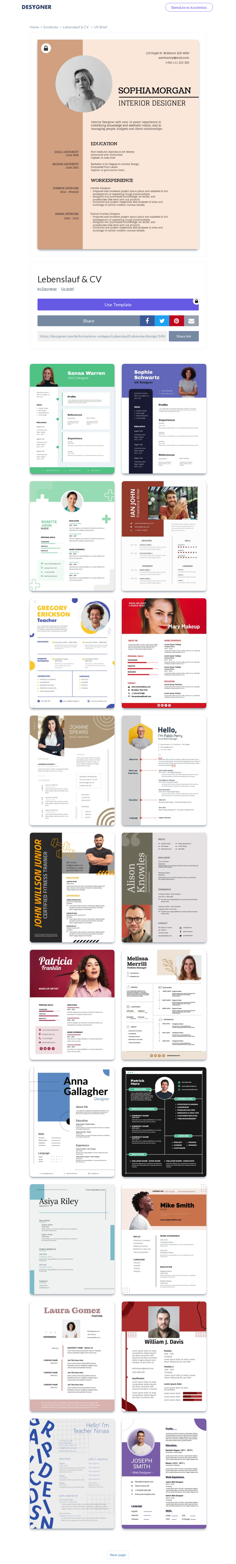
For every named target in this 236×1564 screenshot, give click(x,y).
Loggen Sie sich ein (141, 7)
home (34, 27)
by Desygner (47, 289)
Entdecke (51, 27)
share (88, 320)
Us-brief (67, 289)
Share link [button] (183, 336)
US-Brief (100, 27)
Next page (118, 1555)
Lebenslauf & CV (76, 27)
